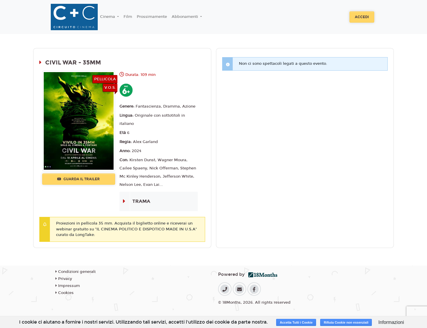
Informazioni (391, 322)
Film (128, 16)
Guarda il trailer (78, 179)
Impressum (67, 285)
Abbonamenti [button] (185, 16)
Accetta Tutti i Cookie (296, 322)
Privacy (63, 278)
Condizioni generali (75, 271)
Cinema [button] (108, 16)
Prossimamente (152, 16)
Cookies (64, 292)
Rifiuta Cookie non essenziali (346, 322)
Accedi (362, 17)
